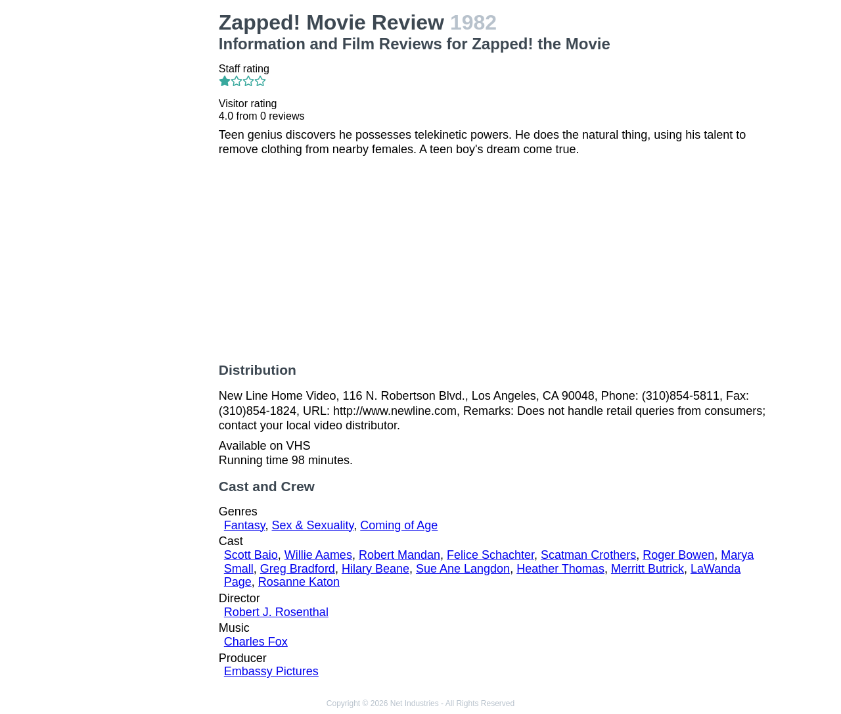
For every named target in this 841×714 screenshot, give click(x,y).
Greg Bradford (297, 568)
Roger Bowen (678, 554)
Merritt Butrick (647, 568)
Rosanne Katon (299, 581)
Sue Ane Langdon (463, 568)
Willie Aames (318, 554)
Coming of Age (399, 525)
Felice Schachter (490, 554)
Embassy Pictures (271, 671)
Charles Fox (256, 641)
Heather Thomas (560, 568)
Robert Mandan (399, 554)
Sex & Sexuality (313, 525)
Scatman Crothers (588, 554)
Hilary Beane (375, 568)
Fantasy (244, 525)
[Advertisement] (147, 208)
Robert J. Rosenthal (276, 612)
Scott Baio (251, 554)
